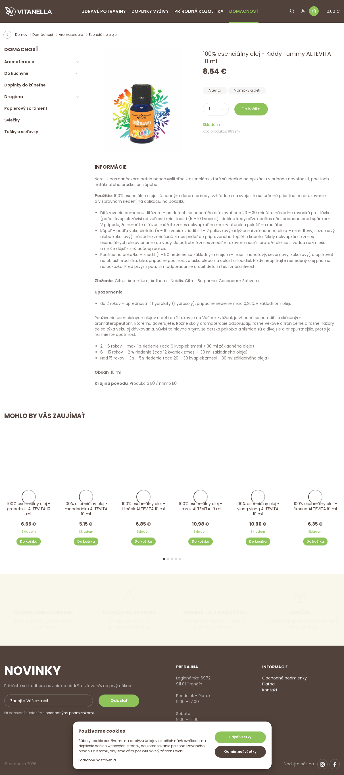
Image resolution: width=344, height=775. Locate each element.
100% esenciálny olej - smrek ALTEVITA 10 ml (200, 506)
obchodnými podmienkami (69, 712)
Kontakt (270, 690)
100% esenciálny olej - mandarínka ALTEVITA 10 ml (86, 509)
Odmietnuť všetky (240, 751)
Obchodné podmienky (284, 678)
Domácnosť (243, 11)
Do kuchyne (16, 73)
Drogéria (13, 97)
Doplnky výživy (150, 11)
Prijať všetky (240, 737)
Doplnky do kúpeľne (25, 85)
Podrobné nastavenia (97, 760)
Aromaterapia (71, 34)
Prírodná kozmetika (199, 11)
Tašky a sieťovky (21, 132)
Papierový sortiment (25, 108)
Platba (268, 684)
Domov (21, 34)
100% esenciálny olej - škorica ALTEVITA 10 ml (315, 506)
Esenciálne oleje (102, 34)
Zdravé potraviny (104, 11)
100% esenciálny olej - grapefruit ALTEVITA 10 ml (28, 509)
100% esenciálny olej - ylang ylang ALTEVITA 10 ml (258, 509)
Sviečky (12, 120)
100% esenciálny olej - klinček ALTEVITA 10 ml (143, 506)
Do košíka (251, 109)
